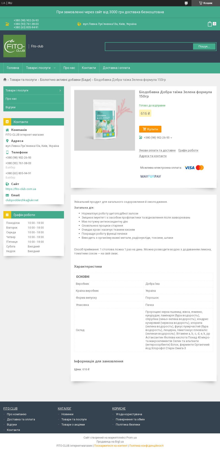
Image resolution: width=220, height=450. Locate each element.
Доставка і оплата (116, 68)
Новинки (67, 414)
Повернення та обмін (130, 419)
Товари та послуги (23, 80)
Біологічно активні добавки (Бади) (65, 80)
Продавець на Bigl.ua (110, 441)
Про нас (69, 68)
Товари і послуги (38, 68)
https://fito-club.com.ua (21, 189)
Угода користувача (129, 414)
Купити (152, 129)
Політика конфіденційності (146, 445)
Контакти (89, 68)
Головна (13, 68)
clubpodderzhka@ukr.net (22, 200)
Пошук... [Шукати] (204, 46)
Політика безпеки (128, 424)
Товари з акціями (73, 424)
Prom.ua (131, 437)
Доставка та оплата (21, 419)
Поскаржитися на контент (110, 445)
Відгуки (10, 107)
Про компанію (16, 414)
